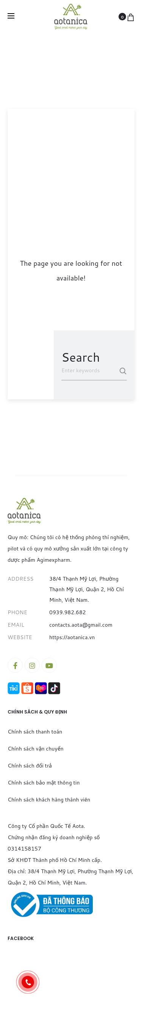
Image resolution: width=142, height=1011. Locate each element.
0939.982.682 (67, 612)
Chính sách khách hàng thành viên (49, 799)
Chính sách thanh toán (35, 731)
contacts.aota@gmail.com (80, 625)
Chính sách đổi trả (30, 765)
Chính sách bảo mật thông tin (44, 782)
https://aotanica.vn (72, 637)
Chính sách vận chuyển (36, 748)
